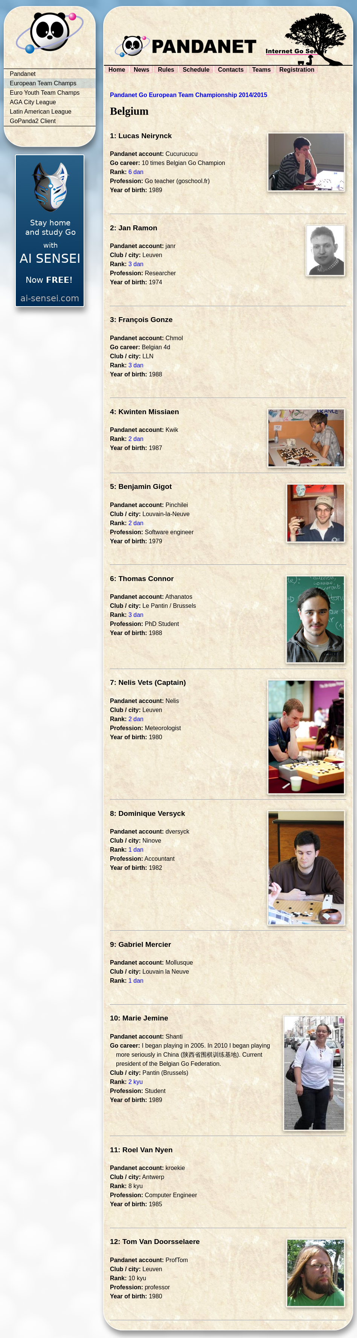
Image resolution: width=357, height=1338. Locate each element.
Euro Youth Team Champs (45, 92)
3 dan (135, 264)
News (142, 69)
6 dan (135, 172)
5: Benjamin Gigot (141, 486)
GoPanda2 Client (33, 121)
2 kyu (135, 1082)
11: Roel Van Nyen (141, 1150)
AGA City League (33, 102)
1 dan (135, 849)
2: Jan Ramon (133, 228)
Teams (261, 69)
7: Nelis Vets (131, 682)
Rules (166, 69)
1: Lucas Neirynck (141, 136)
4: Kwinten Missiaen (144, 412)
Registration (296, 69)
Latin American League (41, 111)
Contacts (231, 69)
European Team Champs (43, 83)
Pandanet (23, 74)
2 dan (135, 439)
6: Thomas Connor (142, 579)
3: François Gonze (141, 320)
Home (116, 69)
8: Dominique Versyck (147, 813)
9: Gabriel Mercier (140, 944)
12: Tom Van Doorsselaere (155, 1242)
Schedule (196, 69)
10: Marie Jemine (139, 1018)
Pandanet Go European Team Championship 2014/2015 (188, 95)
